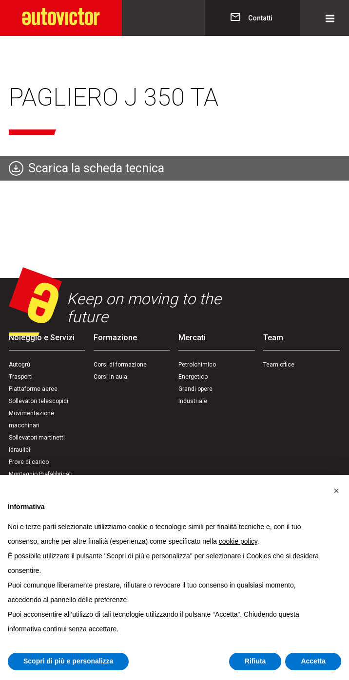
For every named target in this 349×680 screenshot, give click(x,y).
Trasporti (21, 376)
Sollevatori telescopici (38, 401)
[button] (336, 490)
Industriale (192, 401)
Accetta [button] (313, 661)
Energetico (193, 376)
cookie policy (238, 541)
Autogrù (19, 364)
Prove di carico (29, 462)
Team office (278, 364)
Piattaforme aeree (33, 389)
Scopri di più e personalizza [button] (68, 661)
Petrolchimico (197, 364)
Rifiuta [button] (255, 661)
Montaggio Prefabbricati (41, 474)
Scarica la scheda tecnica (96, 168)
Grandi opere (195, 389)
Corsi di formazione (120, 364)
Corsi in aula (110, 376)
